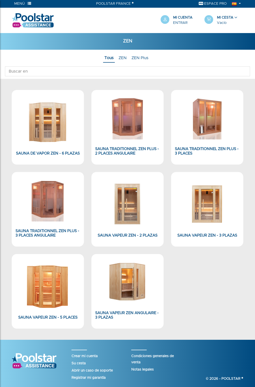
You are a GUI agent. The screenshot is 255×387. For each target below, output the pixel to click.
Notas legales (142, 369)
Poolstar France (115, 3)
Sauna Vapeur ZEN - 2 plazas (127, 235)
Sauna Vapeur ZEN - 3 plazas (207, 235)
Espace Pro (213, 3)
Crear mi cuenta (84, 356)
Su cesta (78, 363)
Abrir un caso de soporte (92, 370)
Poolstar (232, 379)
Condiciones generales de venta (152, 359)
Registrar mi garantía (88, 378)
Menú (22, 3)
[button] (223, 20)
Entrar (180, 23)
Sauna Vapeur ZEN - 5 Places (47, 317)
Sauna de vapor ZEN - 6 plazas (48, 153)
